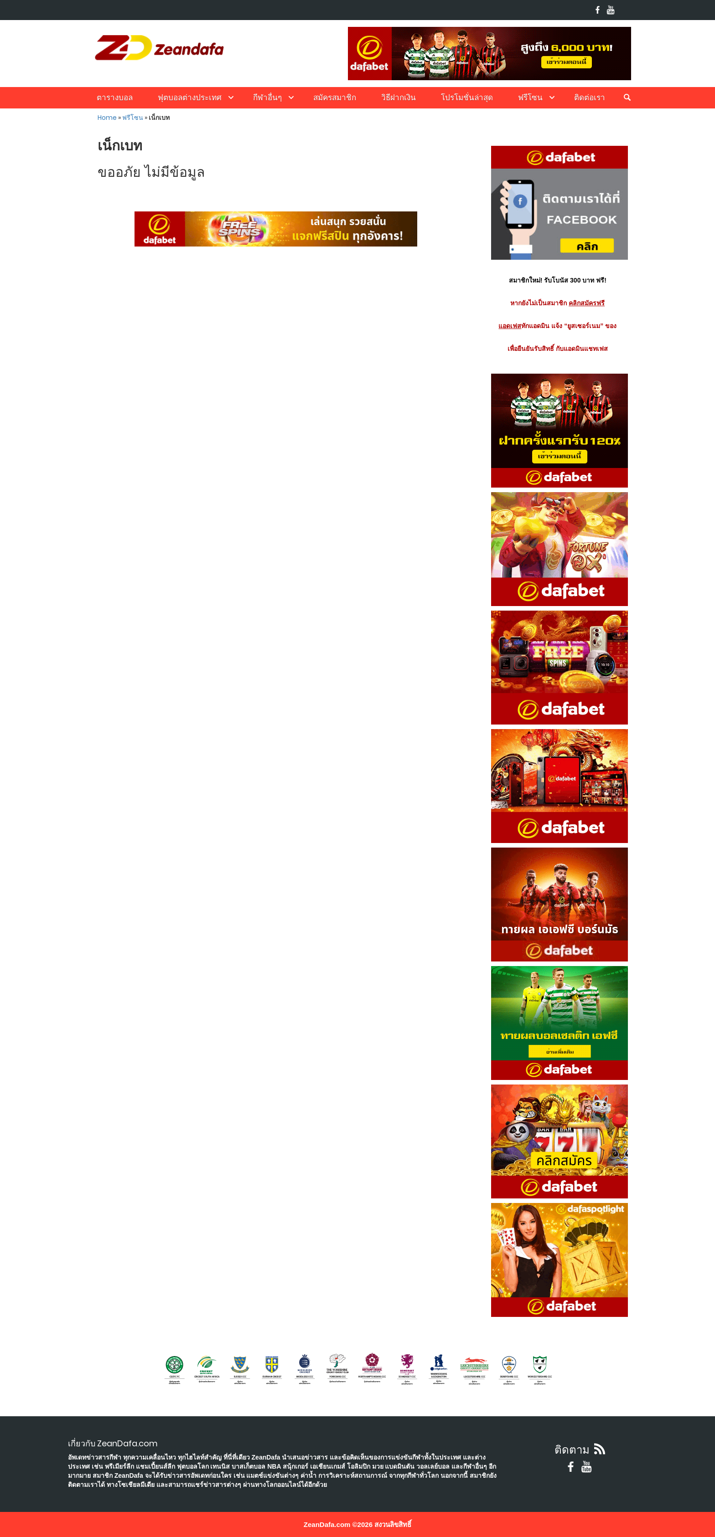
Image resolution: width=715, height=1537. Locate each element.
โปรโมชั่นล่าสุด (467, 97)
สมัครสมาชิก (334, 97)
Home (107, 117)
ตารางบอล (115, 97)
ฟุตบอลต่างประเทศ (190, 97)
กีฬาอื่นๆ (267, 97)
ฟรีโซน (530, 97)
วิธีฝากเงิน (398, 97)
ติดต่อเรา (589, 97)
